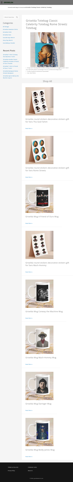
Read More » (29, 128)
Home (9, 7)
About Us (30, 470)
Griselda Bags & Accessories (18, 7)
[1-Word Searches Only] (9, 17)
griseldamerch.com (38, 478)
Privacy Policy (11, 470)
